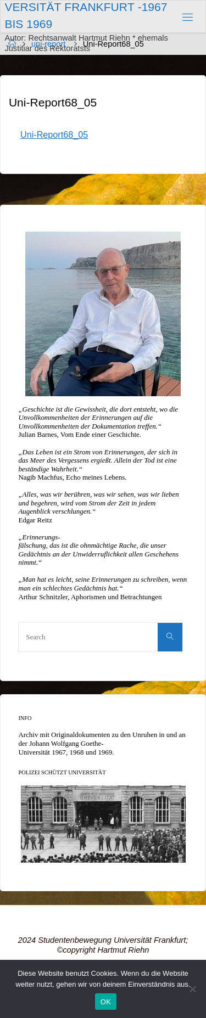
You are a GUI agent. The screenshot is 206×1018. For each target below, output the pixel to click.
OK (106, 1002)
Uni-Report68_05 (54, 134)
